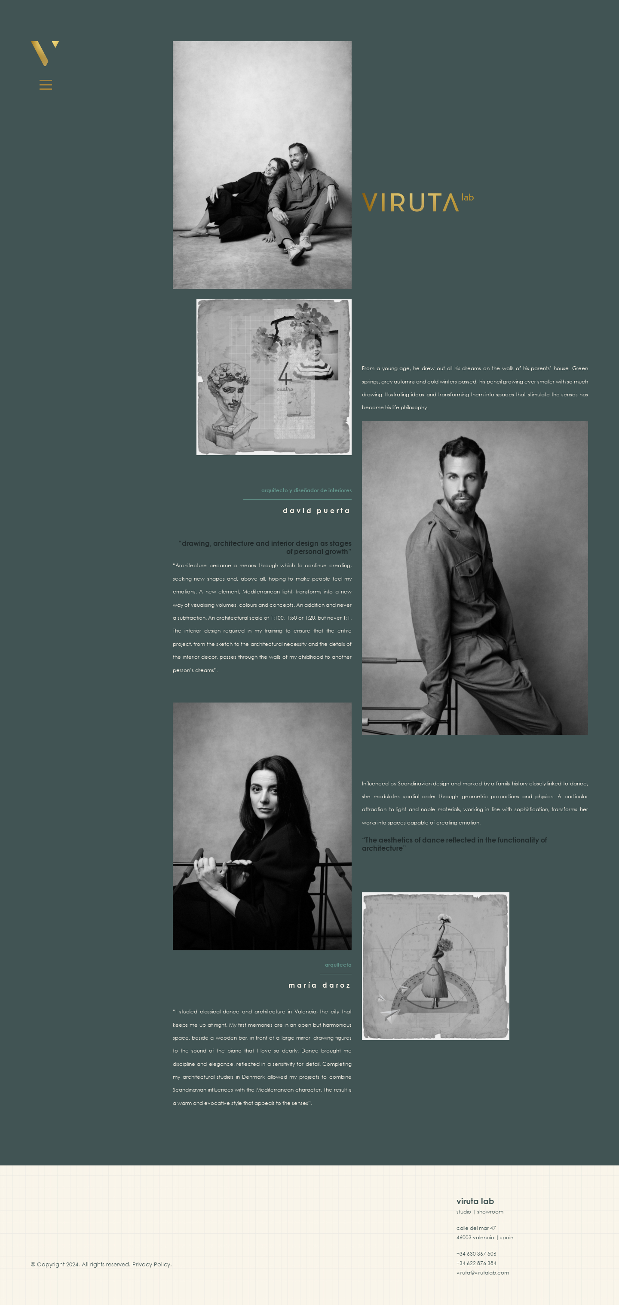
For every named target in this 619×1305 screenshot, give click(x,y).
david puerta (317, 510)
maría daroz (320, 985)
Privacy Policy (151, 1264)
